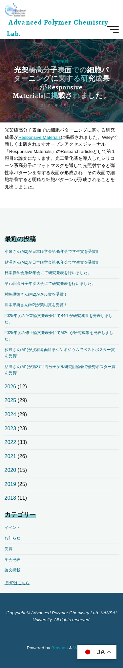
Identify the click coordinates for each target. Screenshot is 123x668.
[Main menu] (113, 29)
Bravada (59, 647)
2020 (10, 470)
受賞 (8, 549)
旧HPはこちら (17, 583)
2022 (10, 442)
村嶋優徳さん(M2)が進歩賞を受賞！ (36, 294)
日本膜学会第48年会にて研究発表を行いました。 (48, 272)
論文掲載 (60, 61)
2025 (10, 400)
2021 (10, 456)
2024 (10, 414)
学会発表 (12, 559)
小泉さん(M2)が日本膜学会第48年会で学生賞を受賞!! (51, 251)
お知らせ (12, 538)
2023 (10, 428)
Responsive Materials (39, 137)
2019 (10, 484)
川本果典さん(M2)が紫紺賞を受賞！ (36, 305)
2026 (10, 386)
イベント (12, 527)
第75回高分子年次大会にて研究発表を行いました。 (50, 283)
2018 (10, 498)
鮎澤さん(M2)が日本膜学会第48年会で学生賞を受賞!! (51, 262)
